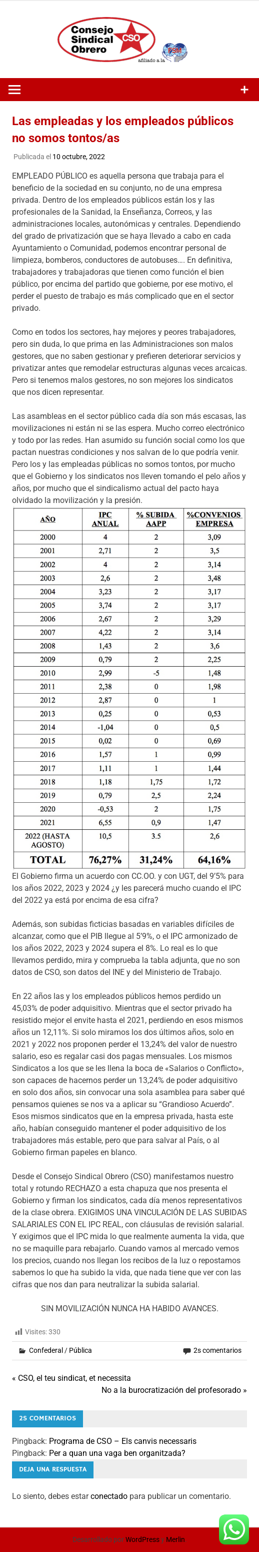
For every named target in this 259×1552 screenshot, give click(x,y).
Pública (80, 1350)
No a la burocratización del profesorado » (174, 1390)
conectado (109, 1496)
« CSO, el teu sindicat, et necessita (71, 1378)
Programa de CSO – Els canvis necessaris (122, 1441)
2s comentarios (218, 1350)
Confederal (46, 1350)
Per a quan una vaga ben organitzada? (117, 1453)
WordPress (143, 1539)
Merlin (175, 1539)
